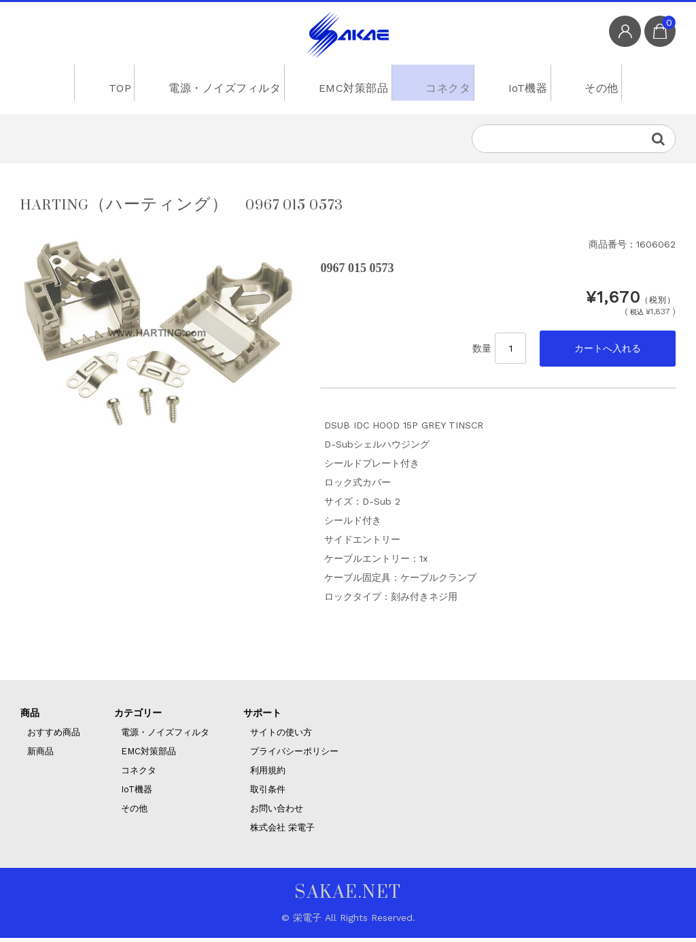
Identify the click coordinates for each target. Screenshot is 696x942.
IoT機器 (527, 85)
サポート (262, 716)
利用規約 (267, 774)
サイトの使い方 (281, 736)
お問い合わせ (276, 812)
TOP (107, 85)
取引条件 (267, 793)
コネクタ (442, 85)
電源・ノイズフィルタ (216, 85)
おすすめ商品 (53, 736)
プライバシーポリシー (294, 755)
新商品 (40, 755)
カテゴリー (138, 716)
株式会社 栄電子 (282, 831)
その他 (608, 85)
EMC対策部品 (344, 85)
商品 (29, 716)
